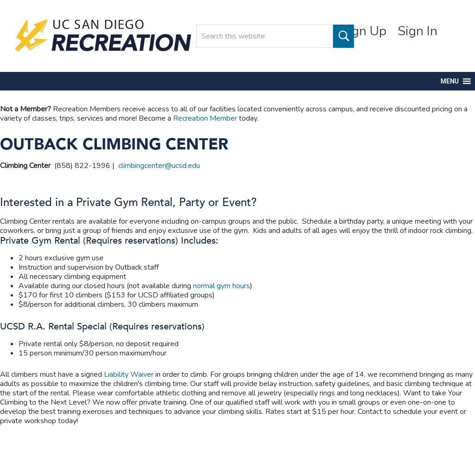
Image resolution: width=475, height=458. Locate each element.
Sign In (417, 31)
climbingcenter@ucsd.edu (159, 166)
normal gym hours (221, 286)
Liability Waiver (129, 374)
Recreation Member (205, 118)
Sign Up (363, 31)
